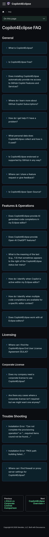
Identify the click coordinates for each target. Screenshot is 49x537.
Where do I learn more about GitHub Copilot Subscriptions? (23, 102)
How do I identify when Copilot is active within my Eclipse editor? (24, 280)
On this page (10, 18)
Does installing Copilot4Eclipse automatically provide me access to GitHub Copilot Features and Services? (24, 81)
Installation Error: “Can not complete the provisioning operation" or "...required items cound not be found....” (23, 431)
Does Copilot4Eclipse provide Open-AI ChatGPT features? (23, 239)
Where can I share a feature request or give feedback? (22, 176)
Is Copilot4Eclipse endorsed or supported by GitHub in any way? (24, 158)
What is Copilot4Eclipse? (20, 48)
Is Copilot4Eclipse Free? (20, 62)
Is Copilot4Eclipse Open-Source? (24, 192)
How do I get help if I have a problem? (22, 120)
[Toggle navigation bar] (4, 4)
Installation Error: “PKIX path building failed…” (22, 452)
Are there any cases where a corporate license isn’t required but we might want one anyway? (24, 399)
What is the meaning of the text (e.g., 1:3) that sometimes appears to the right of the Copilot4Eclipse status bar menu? (25, 259)
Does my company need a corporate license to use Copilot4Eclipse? (21, 378)
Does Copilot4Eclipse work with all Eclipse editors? (25, 319)
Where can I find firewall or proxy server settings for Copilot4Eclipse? (24, 471)
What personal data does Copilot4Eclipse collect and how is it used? (25, 139)
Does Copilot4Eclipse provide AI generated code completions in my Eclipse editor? (24, 219)
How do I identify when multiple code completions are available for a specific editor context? (25, 300)
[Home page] (4, 12)
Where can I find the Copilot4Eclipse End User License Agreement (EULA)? (25, 348)
